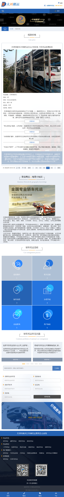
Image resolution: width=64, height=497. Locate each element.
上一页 (18, 168)
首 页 (11, 29)
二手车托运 (6, 447)
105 (52, 168)
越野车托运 (13, 441)
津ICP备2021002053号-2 (32, 490)
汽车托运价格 (14, 453)
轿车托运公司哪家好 (52, 453)
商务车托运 (22, 441)
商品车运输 (23, 447)
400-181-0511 (35, 417)
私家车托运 (15, 447)
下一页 (24, 168)
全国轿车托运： (54, 5)
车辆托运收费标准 (32, 453)
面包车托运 (30, 441)
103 (44, 168)
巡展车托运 (48, 447)
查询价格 (47, 396)
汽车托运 (22, 453)
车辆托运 (41, 453)
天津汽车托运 (14, 459)
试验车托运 (31, 447)
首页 (29, 168)
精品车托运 (40, 447)
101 (37, 168)
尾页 (59, 168)
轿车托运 (5, 441)
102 (40, 168)
